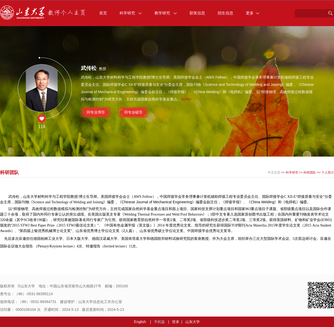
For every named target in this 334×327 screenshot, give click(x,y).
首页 (103, 13)
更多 (252, 13)
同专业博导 (96, 112)
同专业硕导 (133, 112)
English (140, 322)
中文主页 (274, 172)
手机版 (159, 322)
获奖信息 (197, 13)
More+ (186, 99)
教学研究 (165, 13)
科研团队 (309, 172)
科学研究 (131, 13)
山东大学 (192, 322)
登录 (175, 322)
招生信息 (225, 13)
